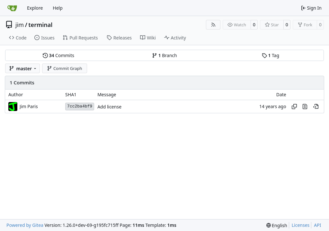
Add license (109, 107)
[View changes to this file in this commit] (305, 106)
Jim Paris (29, 106)
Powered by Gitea (24, 225)
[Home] (12, 8)
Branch (164, 55)
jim (19, 24)
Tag (270, 55)
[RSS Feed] (213, 25)
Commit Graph (64, 68)
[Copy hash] (294, 106)
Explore (35, 8)
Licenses (301, 225)
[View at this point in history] (316, 106)
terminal (40, 24)
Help (58, 8)
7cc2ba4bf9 (79, 106)
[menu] (276, 225)
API (317, 225)
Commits (58, 55)
